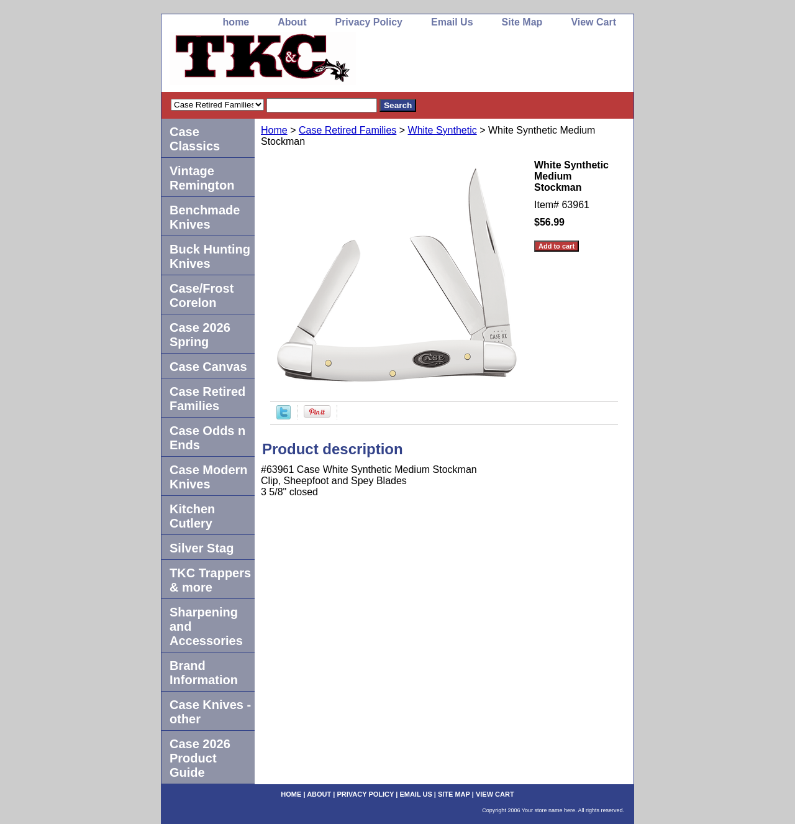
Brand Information (204, 673)
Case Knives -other (210, 712)
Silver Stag (202, 548)
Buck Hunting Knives (210, 256)
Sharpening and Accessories (206, 626)
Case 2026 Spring (200, 335)
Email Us (452, 22)
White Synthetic (442, 130)
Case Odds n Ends (207, 438)
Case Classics (195, 139)
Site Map (522, 22)
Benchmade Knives (205, 217)
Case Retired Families (347, 130)
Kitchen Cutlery (192, 516)
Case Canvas (208, 366)
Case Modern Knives (209, 477)
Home (274, 130)
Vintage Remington (202, 178)
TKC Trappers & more (210, 580)
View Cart (593, 22)
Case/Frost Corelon (202, 295)
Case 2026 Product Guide (200, 758)
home (236, 22)
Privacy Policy (368, 22)
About (292, 22)
